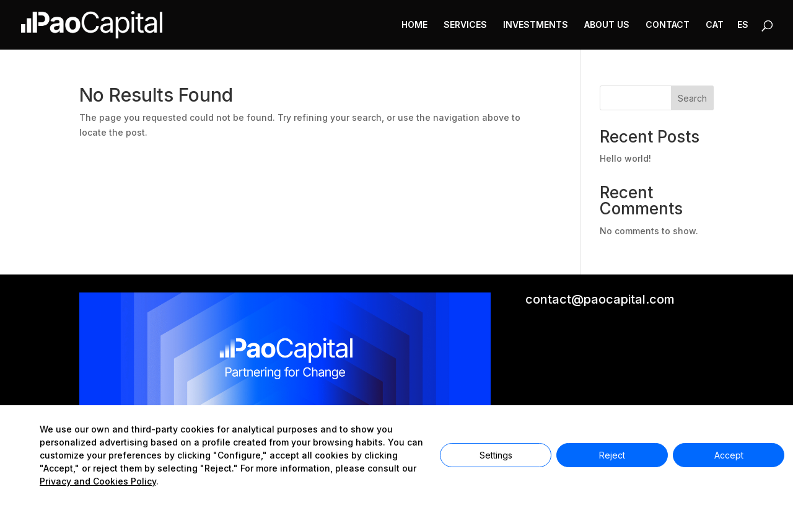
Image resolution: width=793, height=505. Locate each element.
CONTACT (668, 25)
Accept (728, 455)
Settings (496, 455)
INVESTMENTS (535, 25)
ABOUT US (606, 25)
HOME (414, 25)
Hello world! (625, 158)
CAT (715, 25)
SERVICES (465, 25)
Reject (612, 455)
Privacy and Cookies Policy (98, 481)
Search (692, 98)
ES (742, 25)
